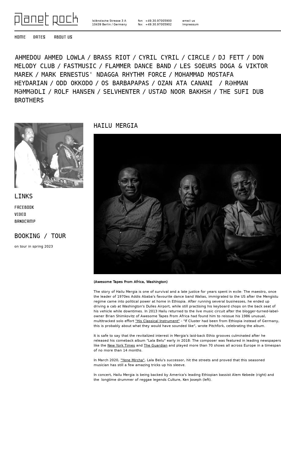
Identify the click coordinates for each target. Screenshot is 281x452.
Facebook (24, 207)
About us (63, 37)
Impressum (190, 24)
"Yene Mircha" (132, 360)
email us (188, 20)
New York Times (121, 345)
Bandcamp (25, 221)
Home (20, 37)
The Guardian (155, 345)
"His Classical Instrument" (157, 321)
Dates (39, 37)
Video (20, 214)
